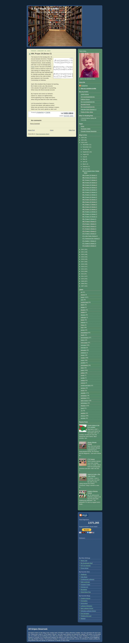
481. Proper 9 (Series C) (89, 219)
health (82, 335)
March (85, 164)
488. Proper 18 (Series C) (89, 202)
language (83, 350)
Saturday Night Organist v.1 (88, 109)
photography (84, 365)
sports (82, 390)
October (85, 149)
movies (83, 357)
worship (83, 418)
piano (82, 368)
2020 (82, 254)
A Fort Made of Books (45, 8)
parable (83, 362)
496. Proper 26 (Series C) (89, 182)
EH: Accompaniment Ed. (88, 102)
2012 (82, 274)
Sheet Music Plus (86, 592)
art (81, 292)
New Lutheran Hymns (87, 608)
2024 (82, 140)
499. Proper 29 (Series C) (89, 175)
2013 (82, 271)
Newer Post (31, 130)
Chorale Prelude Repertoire (88, 131)
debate (83, 307)
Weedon (83, 618)
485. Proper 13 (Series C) (89, 209)
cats (82, 299)
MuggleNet (84, 589)
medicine (83, 352)
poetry (71, 116)
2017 (82, 261)
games (83, 330)
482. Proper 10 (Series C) (89, 216)
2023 (82, 142)
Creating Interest (85, 598)
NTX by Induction (86, 565)
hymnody (66, 116)
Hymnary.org (84, 587)
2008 (82, 283)
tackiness (83, 398)
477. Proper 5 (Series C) (89, 229)
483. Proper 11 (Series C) (89, 214)
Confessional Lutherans (87, 579)
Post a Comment (35, 123)
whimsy (83, 415)
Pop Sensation (85, 613)
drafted (83, 312)
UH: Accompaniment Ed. (88, 97)
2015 (82, 266)
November (86, 147)
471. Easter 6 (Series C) (89, 243)
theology (83, 405)
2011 (82, 276)
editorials (83, 317)
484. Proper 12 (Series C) (89, 211)
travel (82, 408)
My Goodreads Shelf (87, 563)
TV (81, 410)
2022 (82, 249)
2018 (82, 259)
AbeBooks (84, 574)
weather (83, 413)
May (84, 159)
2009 (82, 281)
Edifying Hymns (85, 99)
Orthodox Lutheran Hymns (88, 611)
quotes (83, 378)
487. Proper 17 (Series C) (89, 204)
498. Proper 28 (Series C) (89, 177)
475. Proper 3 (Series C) (89, 233)
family (82, 320)
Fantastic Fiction (85, 584)
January (85, 169)
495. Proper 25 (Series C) (89, 185)
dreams (83, 315)
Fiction (83, 325)
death (82, 304)
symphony (84, 395)
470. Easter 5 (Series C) (89, 246)
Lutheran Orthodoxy (86, 606)
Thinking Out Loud (86, 616)
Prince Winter (85, 568)
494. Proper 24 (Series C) (89, 187)
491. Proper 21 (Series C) (89, 195)
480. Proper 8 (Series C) (89, 221)
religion (83, 380)
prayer (82, 375)
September (86, 152)
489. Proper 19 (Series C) (89, 199)
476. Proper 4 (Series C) (89, 231)
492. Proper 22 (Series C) (89, 192)
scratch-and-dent (85, 385)
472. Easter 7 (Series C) (89, 241)
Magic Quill (84, 560)
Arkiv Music (84, 577)
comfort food (84, 302)
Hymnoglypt (84, 603)
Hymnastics (84, 601)
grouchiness (84, 332)
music (82, 360)
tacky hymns (84, 400)
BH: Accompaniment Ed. (88, 107)
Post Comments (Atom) (42, 134)
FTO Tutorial (91, 459)
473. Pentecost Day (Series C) (91, 238)
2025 (82, 137)
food (82, 327)
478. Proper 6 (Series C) (89, 226)
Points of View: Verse (87, 112)
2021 (82, 252)
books (82, 297)
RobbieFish (84, 85)
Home (51, 130)
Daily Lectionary (85, 582)
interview (83, 347)
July (84, 157)
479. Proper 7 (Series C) (89, 224)
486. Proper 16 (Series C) (89, 207)
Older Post (72, 130)
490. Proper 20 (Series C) (89, 197)
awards (83, 294)
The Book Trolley (85, 129)
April (84, 161)
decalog (83, 310)
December (86, 144)
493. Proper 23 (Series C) (89, 190)
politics (83, 373)
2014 (82, 269)
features (83, 322)
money (83, 355)
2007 (82, 286)
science (83, 383)
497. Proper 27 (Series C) (89, 180)
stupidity (83, 393)
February (85, 166)
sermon (83, 388)
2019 (82, 257)
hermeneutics (85, 337)
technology (84, 403)
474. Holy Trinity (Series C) (90, 236)
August (85, 154)
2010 (82, 279)
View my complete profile (88, 88)
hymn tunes (84, 342)
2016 (82, 264)
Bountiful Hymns (85, 104)
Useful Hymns (85, 94)
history (83, 340)
